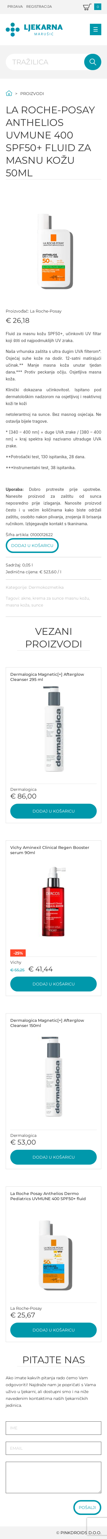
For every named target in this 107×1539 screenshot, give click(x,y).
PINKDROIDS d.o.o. (80, 1532)
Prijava (15, 6)
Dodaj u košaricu (32, 545)
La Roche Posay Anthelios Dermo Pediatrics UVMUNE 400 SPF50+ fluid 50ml (48, 1198)
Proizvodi (32, 93)
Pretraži (92, 62)
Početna (9, 93)
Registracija (39, 6)
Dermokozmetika (46, 587)
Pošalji (87, 1507)
